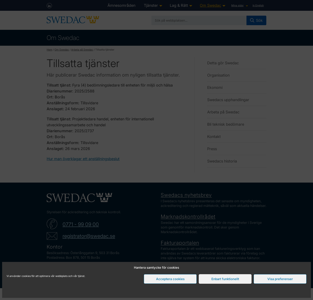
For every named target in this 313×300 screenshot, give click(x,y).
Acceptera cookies (170, 279)
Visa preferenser (280, 279)
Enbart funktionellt (225, 279)
